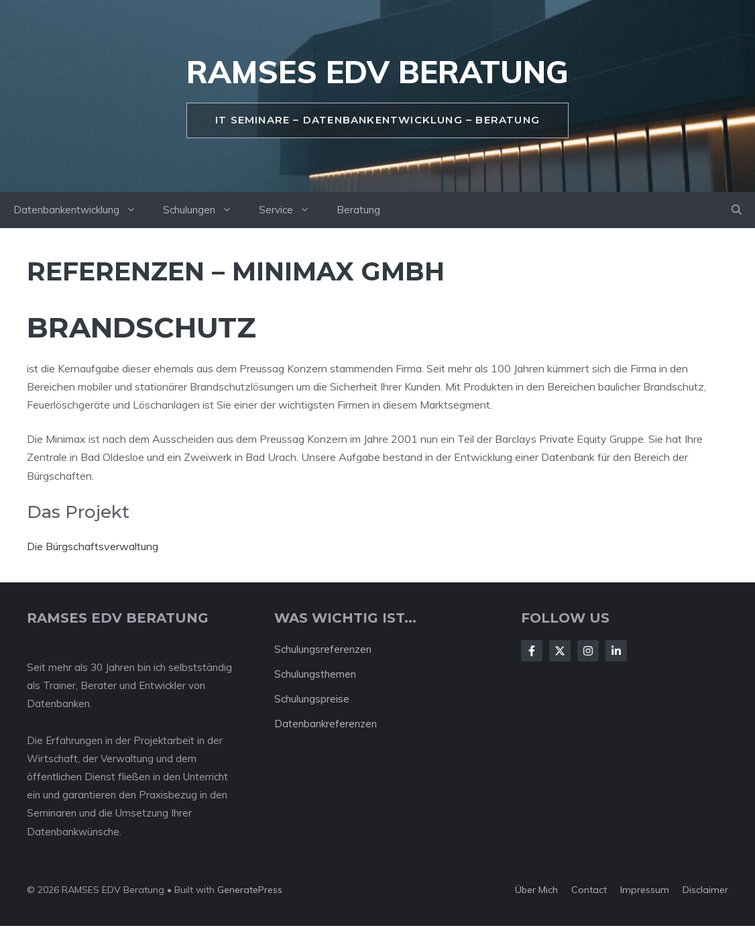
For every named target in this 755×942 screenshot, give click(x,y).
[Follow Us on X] (560, 651)
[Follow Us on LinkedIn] (616, 651)
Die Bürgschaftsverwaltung (92, 546)
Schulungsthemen (315, 674)
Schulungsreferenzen (322, 649)
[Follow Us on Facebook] (531, 651)
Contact (589, 890)
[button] (736, 210)
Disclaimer (705, 890)
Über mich (536, 890)
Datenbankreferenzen (325, 723)
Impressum (644, 890)
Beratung (358, 209)
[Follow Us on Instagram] (588, 651)
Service (291, 210)
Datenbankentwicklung (81, 210)
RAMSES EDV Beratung (377, 71)
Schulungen (204, 210)
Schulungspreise (311, 698)
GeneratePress (249, 890)
